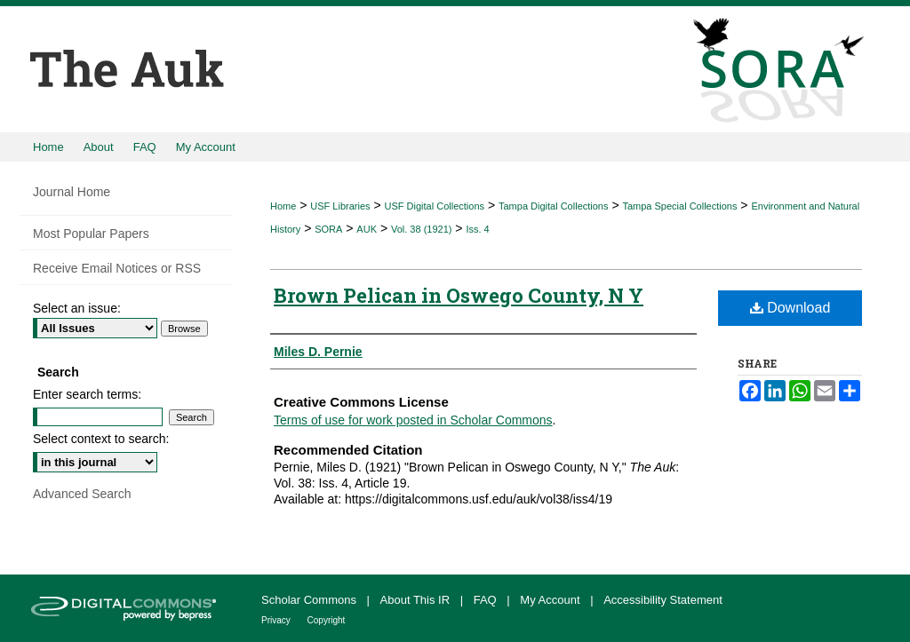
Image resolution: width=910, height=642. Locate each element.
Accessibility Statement (662, 599)
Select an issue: (77, 308)
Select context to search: (101, 439)
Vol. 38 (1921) (421, 229)
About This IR (416, 599)
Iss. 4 (477, 229)
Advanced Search (82, 494)
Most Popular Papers (91, 233)
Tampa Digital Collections (554, 206)
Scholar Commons (310, 599)
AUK (366, 229)
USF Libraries (340, 206)
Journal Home (71, 192)
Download (790, 307)
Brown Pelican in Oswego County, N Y (458, 295)
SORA (328, 229)
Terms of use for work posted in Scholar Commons (413, 420)
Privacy (277, 620)
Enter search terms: (87, 394)
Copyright (326, 620)
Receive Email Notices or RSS (117, 268)
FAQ (487, 599)
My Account (551, 599)
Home (283, 206)
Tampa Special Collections (679, 206)
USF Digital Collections (434, 206)
